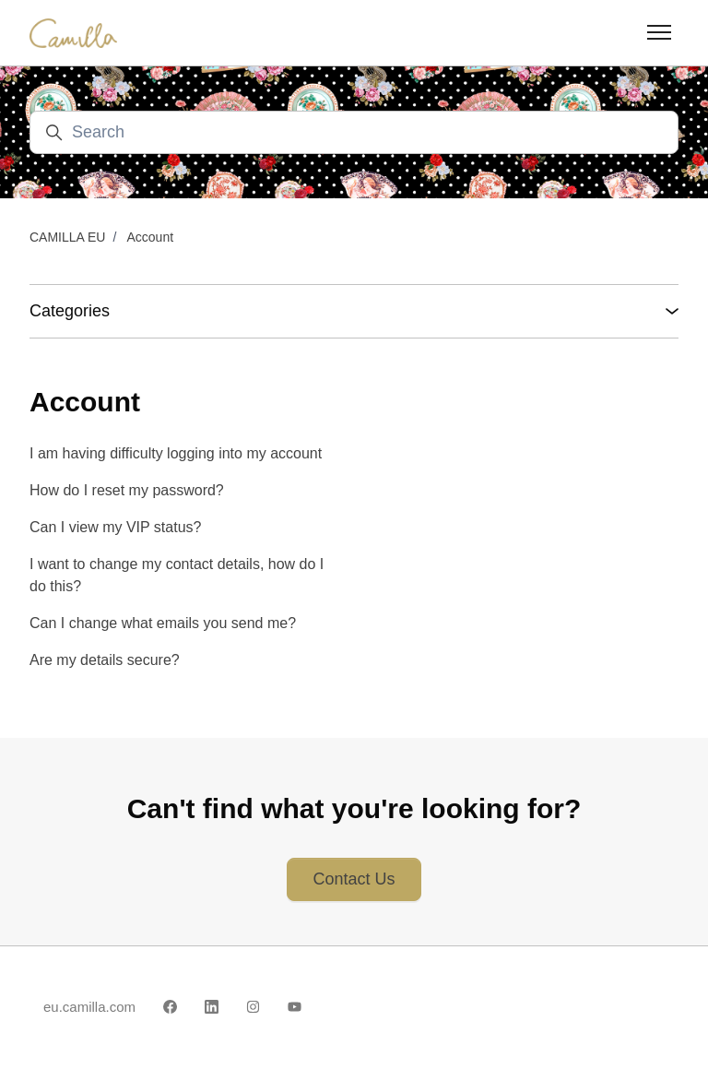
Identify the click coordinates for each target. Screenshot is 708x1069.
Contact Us (354, 879)
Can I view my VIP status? (115, 527)
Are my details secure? (105, 660)
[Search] (354, 132)
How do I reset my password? (127, 490)
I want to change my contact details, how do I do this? (177, 575)
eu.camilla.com (89, 1007)
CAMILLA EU (67, 237)
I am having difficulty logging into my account (176, 453)
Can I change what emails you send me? (163, 623)
